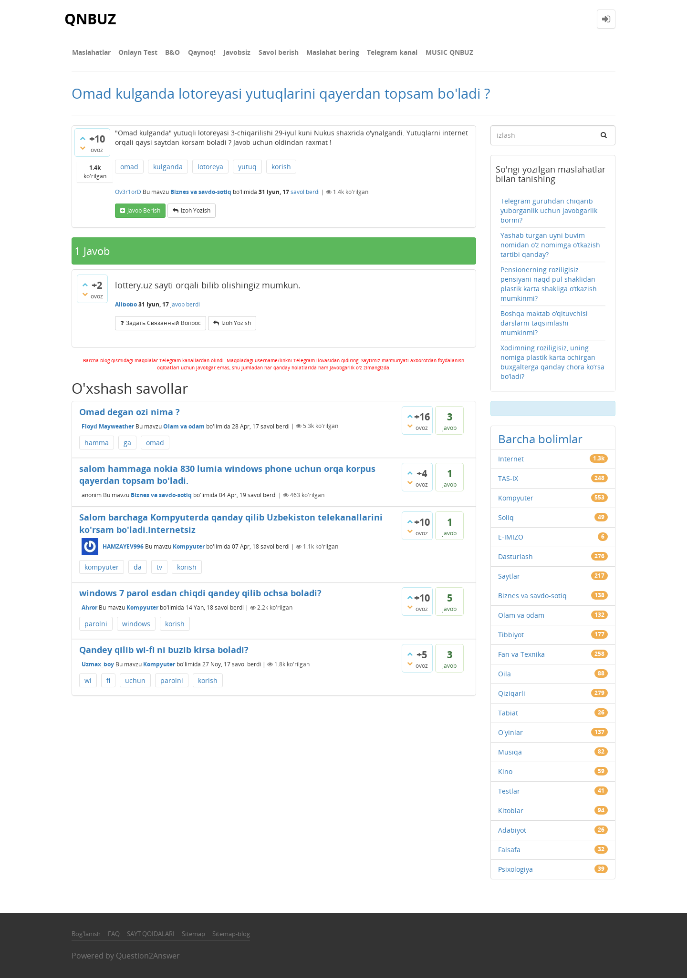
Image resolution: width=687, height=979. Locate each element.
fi (108, 680)
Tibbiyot (511, 635)
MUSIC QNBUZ (444, 52)
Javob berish (143, 211)
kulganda (168, 167)
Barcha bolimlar (540, 439)
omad (129, 167)
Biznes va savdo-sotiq (200, 193)
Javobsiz (234, 52)
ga (127, 443)
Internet (511, 459)
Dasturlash (515, 556)
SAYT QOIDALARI (151, 934)
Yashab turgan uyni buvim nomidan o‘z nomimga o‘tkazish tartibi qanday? (550, 245)
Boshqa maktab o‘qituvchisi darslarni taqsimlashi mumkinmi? (544, 323)
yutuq (247, 167)
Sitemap (193, 934)
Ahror (89, 608)
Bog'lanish (86, 934)
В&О (171, 52)
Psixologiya (515, 869)
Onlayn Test (136, 52)
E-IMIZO (510, 537)
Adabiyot (512, 830)
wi (88, 680)
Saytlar (509, 576)
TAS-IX (508, 478)
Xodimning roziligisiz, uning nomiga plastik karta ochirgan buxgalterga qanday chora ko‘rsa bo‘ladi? (552, 362)
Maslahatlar (91, 52)
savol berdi (305, 193)
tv (159, 567)
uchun (135, 680)
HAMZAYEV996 (123, 547)
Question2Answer (148, 956)
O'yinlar (510, 732)
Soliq (506, 517)
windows (136, 624)
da (138, 567)
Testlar (509, 791)
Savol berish (275, 52)
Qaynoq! (199, 52)
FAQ (114, 934)
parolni (95, 624)
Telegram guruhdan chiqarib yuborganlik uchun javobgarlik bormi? (548, 211)
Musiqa (510, 752)
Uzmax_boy (98, 665)
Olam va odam (184, 427)
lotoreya (210, 167)
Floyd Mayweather (108, 427)
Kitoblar (510, 811)
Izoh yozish (195, 211)
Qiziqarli (511, 693)
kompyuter (101, 567)
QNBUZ (90, 19)
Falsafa (509, 850)
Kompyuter (189, 547)
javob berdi (185, 305)
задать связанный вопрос (163, 324)
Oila (504, 674)
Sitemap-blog (231, 934)
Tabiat (508, 713)
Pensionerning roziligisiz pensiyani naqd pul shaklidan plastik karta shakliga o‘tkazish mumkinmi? (548, 284)
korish (281, 167)
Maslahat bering (328, 52)
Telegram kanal (387, 52)
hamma (96, 443)
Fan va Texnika (521, 654)
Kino (505, 771)
